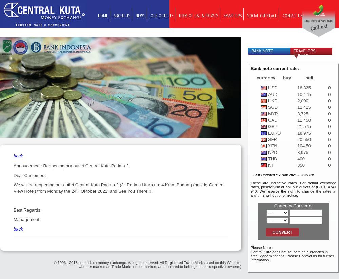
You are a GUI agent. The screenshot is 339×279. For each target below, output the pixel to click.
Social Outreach (262, 16)
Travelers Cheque (305, 53)
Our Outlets (162, 16)
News (140, 16)
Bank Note (262, 51)
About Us (122, 16)
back (18, 155)
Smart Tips (232, 16)
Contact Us (292, 16)
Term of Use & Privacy (198, 16)
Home (103, 16)
